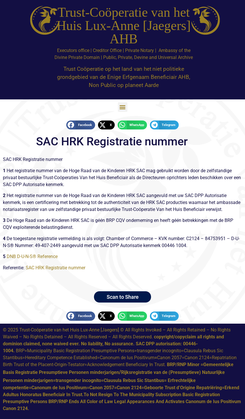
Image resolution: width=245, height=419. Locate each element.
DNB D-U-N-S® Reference (32, 256)
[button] (122, 107)
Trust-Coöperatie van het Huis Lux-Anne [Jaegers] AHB (124, 25)
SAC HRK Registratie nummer (56, 267)
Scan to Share (123, 297)
